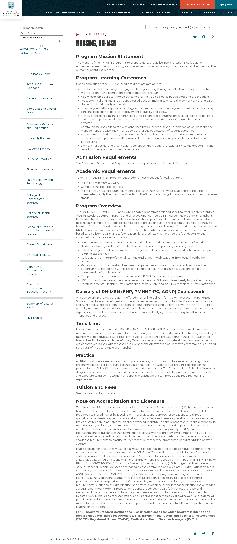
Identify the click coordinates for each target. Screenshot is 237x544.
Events (210, 12)
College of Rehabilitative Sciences (36, 195)
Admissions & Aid (155, 12)
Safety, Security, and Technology (40, 177)
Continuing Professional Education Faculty (39, 284)
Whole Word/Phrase (34, 45)
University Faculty (38, 250)
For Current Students (164, 4)
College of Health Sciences (38, 210)
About (187, 12)
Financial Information (40, 165)
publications (58, 539)
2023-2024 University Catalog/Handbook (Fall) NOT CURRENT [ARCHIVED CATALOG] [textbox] (178, 27)
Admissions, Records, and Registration (40, 122)
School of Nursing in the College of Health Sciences (41, 226)
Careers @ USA (116, 4)
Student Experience (113, 12)
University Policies (38, 134)
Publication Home (39, 70)
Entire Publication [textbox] (30, 33)
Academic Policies (38, 144)
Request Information (197, 4)
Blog (231, 12)
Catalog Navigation (35, 60)
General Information (40, 94)
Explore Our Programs (65, 12)
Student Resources (39, 155)
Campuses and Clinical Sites (41, 106)
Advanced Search (31, 49)
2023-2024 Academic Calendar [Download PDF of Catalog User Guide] (41, 82)
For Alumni (138, 4)
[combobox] (178, 27)
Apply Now (226, 4)
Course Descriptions (40, 240)
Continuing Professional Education (35, 266)
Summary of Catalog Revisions (40, 301)
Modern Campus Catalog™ (173, 539)
